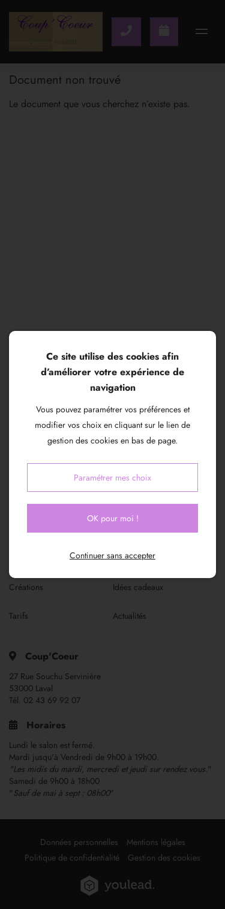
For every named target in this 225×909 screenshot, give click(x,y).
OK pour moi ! (113, 518)
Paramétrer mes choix (112, 478)
